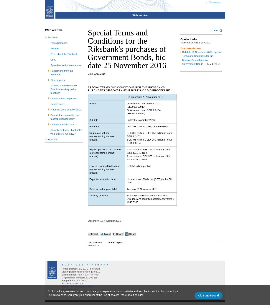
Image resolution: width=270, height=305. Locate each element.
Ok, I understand (208, 295)
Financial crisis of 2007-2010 (65, 109)
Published (53, 37)
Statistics (52, 139)
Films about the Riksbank (64, 54)
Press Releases (58, 43)
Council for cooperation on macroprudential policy (64, 117)
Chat (52, 59)
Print (216, 30)
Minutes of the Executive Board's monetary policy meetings (63, 89)
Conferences (57, 104)
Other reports (57, 80)
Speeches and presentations (65, 65)
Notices (54, 48)
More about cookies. (132, 294)
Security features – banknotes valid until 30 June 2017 (66, 132)
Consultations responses (63, 98)
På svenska (214, 2)
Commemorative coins (62, 124)
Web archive (140, 15)
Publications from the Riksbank (61, 72)
